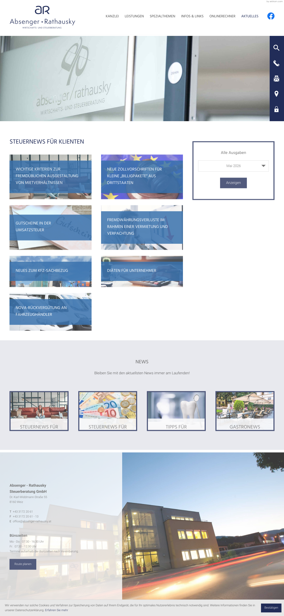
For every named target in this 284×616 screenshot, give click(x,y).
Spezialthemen (159, 17)
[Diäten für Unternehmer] (142, 278)
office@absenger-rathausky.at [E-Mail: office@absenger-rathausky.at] (32, 529)
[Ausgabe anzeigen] (233, 189)
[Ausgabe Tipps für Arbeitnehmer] (176, 418)
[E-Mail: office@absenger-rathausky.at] (276, 78)
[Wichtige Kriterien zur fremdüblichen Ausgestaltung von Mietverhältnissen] (50, 183)
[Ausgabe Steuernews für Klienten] (39, 418)
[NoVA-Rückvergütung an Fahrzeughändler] (50, 319)
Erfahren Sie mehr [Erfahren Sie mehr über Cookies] (56, 610)
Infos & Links (189, 17)
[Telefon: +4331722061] (23, 519)
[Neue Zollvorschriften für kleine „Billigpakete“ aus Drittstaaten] (142, 183)
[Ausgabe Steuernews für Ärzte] (107, 418)
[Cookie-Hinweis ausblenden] (271, 608)
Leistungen (129, 17)
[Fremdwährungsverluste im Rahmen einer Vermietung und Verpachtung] (142, 234)
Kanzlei (106, 17)
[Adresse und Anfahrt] (276, 94)
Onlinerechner (220, 17)
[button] (276, 47)
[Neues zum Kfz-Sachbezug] (50, 278)
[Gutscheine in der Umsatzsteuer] (50, 234)
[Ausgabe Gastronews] (245, 418)
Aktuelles (249, 17)
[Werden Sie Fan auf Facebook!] (271, 16)
